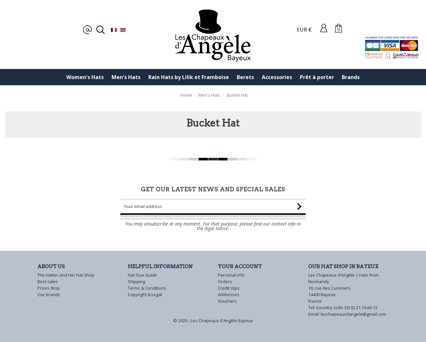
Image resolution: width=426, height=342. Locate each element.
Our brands (48, 294)
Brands (351, 77)
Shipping (136, 281)
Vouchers (227, 301)
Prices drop (48, 288)
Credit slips (229, 288)
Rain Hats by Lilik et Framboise (188, 77)
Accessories (277, 77)
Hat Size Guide (142, 275)
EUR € (304, 29)
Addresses (228, 294)
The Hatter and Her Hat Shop (65, 275)
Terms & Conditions (147, 288)
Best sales (47, 281)
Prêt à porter (317, 77)
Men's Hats (126, 77)
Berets (245, 77)
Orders (225, 281)
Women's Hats (85, 77)
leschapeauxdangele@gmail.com (353, 314)
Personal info (231, 275)
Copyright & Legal (145, 294)
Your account (240, 266)
